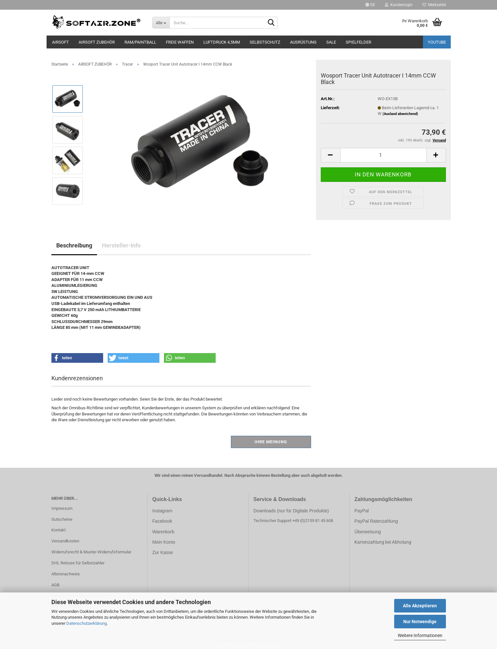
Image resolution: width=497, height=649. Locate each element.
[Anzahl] (383, 155)
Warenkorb (163, 531)
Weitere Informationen (420, 635)
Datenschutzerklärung (86, 623)
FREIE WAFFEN (180, 42)
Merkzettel (434, 5)
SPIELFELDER (358, 42)
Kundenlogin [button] (399, 5)
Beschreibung (74, 245)
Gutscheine (61, 519)
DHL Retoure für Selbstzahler (77, 562)
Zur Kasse (162, 552)
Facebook (162, 521)
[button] (370, 5)
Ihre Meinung (270, 441)
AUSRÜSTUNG (303, 42)
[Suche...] (160, 22)
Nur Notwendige (420, 621)
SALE (331, 42)
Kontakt (58, 530)
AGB (55, 584)
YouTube (437, 42)
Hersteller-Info (121, 245)
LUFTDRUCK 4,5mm (221, 42)
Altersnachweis (65, 573)
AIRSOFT (60, 42)
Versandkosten (65, 541)
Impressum (61, 508)
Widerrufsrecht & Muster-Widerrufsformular (91, 552)
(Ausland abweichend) (400, 114)
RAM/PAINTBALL (140, 42)
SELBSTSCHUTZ (265, 42)
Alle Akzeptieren (420, 605)
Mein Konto (163, 542)
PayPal (361, 510)
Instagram (162, 510)
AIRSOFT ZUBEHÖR (97, 42)
